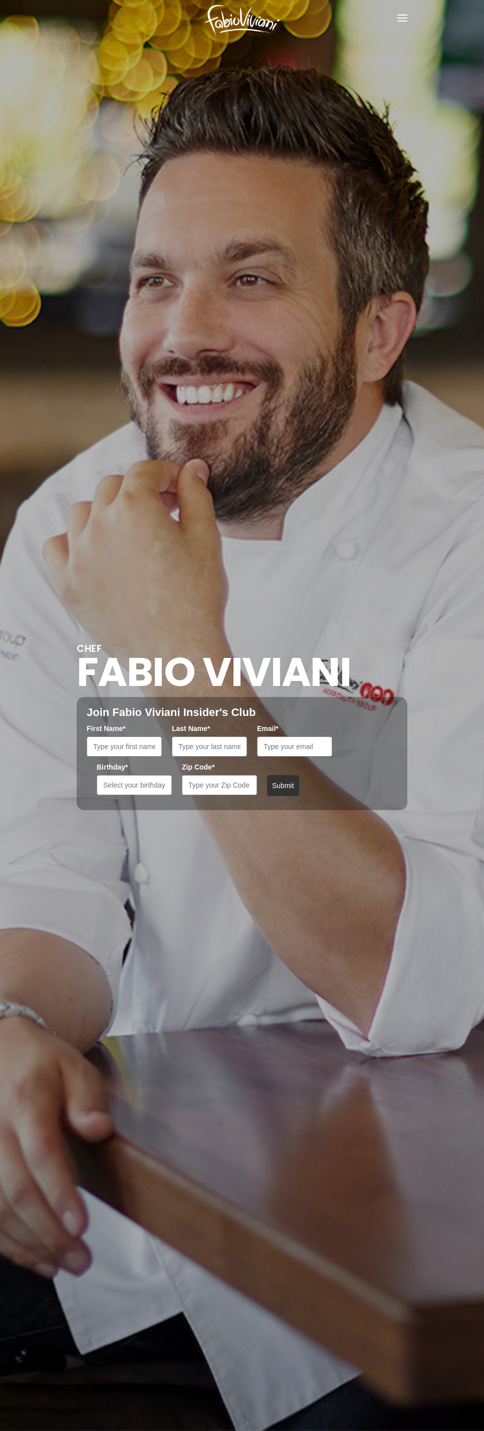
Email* (268, 729)
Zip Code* (198, 767)
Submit (283, 786)
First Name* (106, 729)
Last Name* (191, 729)
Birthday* (112, 767)
